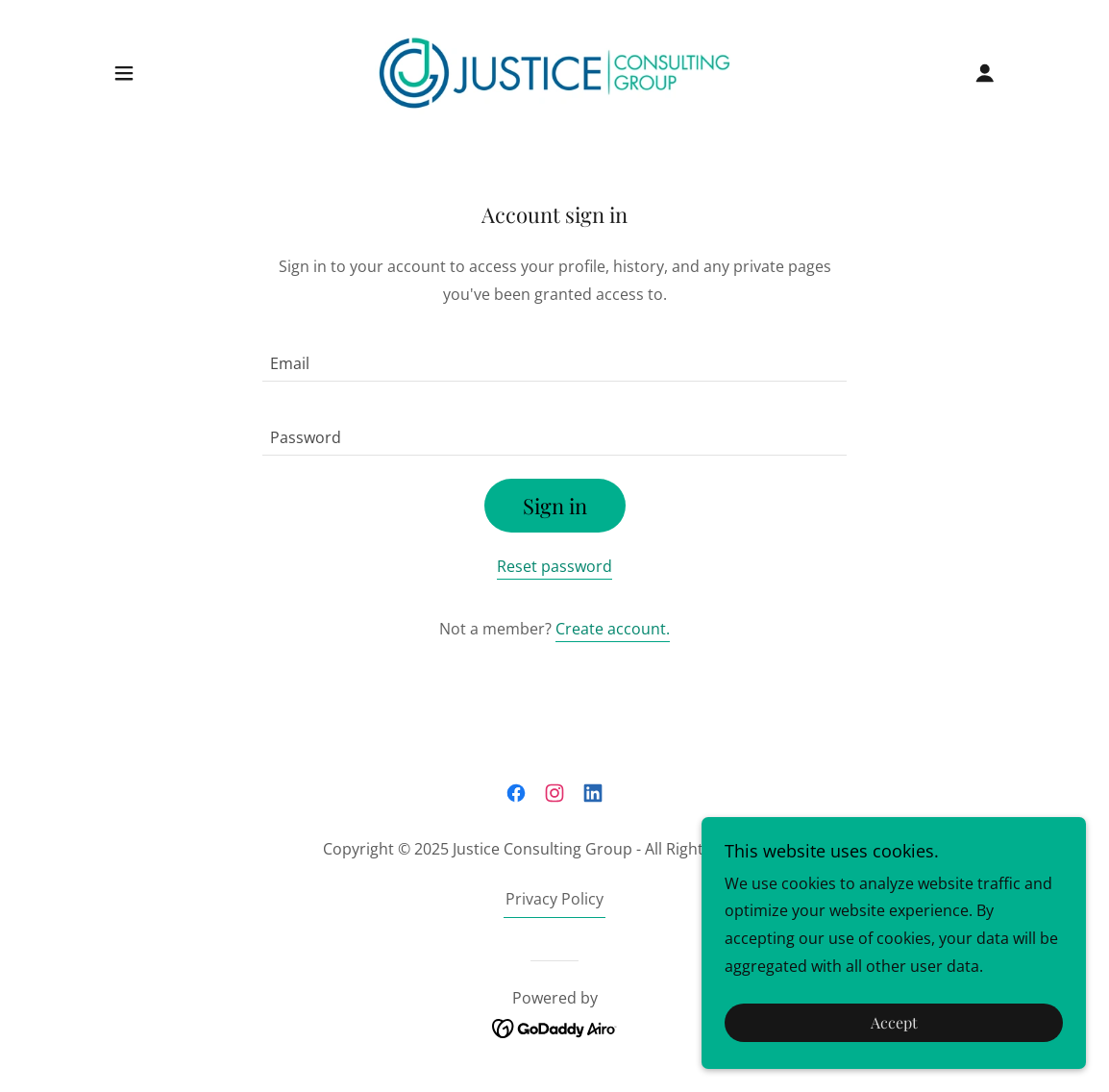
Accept (894, 1023)
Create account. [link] (612, 628)
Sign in (555, 505)
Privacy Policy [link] (554, 898)
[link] (554, 71)
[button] (124, 73)
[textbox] (554, 356)
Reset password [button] (554, 566)
